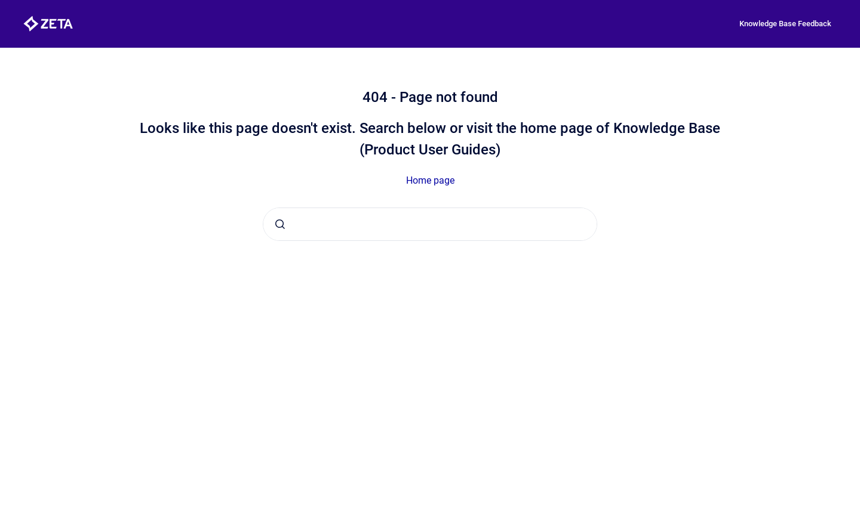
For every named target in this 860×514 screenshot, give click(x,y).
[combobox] (430, 224)
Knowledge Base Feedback (785, 23)
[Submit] (280, 224)
